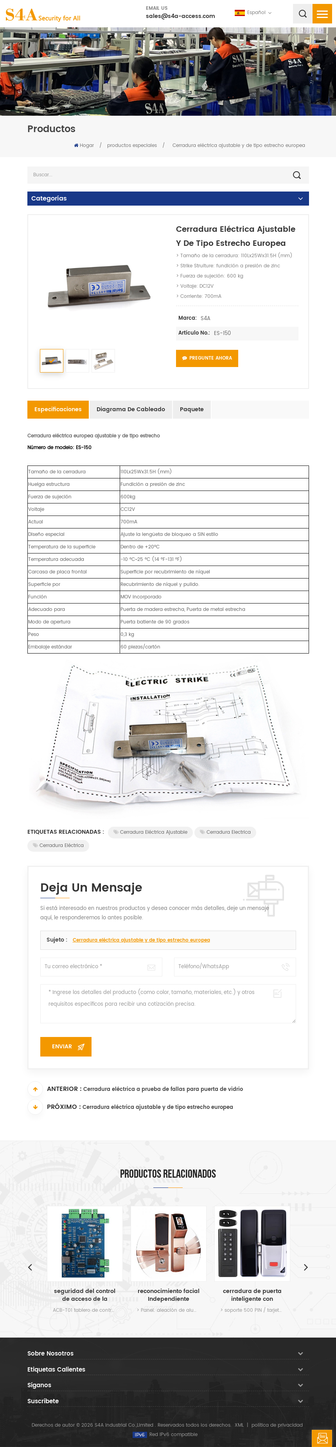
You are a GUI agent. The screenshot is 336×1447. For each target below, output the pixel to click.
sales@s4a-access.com (180, 16)
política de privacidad (277, 1425)
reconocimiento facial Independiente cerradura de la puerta (168, 1295)
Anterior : (54, 1089)
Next (306, 1266)
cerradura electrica (225, 832)
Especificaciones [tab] (58, 409)
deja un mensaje (322, 1438)
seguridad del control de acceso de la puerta (84, 1295)
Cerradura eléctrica (58, 845)
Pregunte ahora (207, 358)
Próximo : (54, 1107)
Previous (30, 1266)
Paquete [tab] (192, 409)
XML (239, 1425)
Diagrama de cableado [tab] (131, 409)
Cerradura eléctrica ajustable (150, 832)
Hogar (84, 145)
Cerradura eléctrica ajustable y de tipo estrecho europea (141, 940)
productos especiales (132, 145)
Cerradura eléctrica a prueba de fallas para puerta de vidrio (163, 1089)
